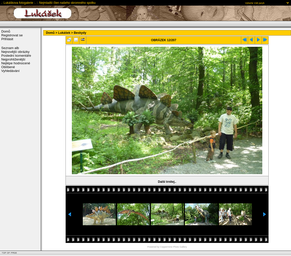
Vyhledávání (10, 71)
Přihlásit (7, 39)
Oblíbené (8, 67)
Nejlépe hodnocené (15, 63)
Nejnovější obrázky (15, 52)
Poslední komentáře (16, 55)
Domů (5, 31)
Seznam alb (10, 48)
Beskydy (80, 33)
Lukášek (64, 33)
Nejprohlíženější (13, 59)
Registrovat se (12, 35)
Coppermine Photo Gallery (173, 247)
